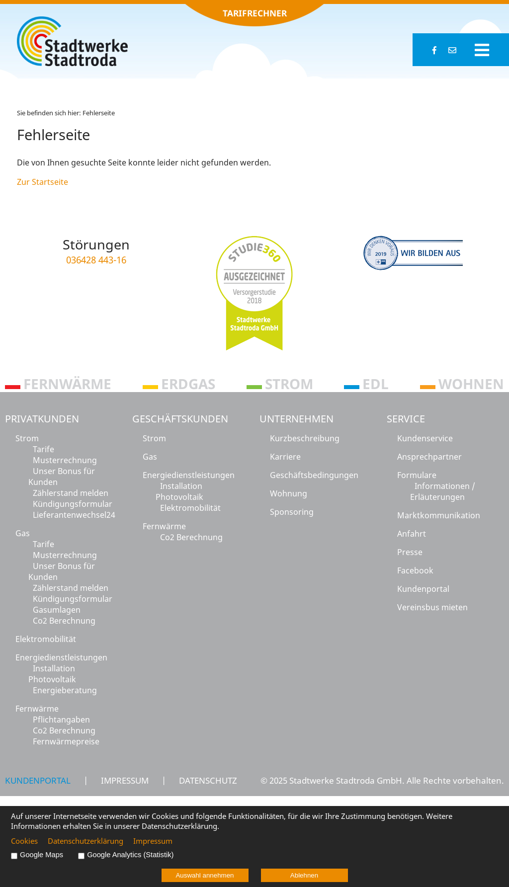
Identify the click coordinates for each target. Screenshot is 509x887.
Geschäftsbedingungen (314, 475)
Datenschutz (208, 780)
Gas (22, 533)
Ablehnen (304, 875)
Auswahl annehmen (204, 875)
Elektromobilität (45, 639)
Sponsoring (292, 511)
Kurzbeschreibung (304, 438)
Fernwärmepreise (66, 741)
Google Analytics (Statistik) (130, 855)
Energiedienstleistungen (61, 657)
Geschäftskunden (180, 418)
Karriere (285, 456)
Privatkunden (42, 418)
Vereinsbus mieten (432, 607)
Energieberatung (65, 690)
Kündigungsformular (72, 503)
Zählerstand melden (70, 492)
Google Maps (41, 855)
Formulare (416, 475)
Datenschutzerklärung (85, 841)
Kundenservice (425, 438)
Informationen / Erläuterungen (442, 491)
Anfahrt (411, 533)
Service (406, 418)
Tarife (43, 449)
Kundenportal (423, 588)
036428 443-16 (96, 259)
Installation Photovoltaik (52, 674)
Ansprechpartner (429, 456)
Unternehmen (296, 418)
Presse (410, 552)
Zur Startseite (42, 181)
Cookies (24, 841)
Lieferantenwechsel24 (74, 514)
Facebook (415, 570)
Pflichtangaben (61, 719)
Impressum (125, 780)
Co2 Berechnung (64, 620)
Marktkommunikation (438, 515)
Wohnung (288, 493)
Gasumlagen (57, 609)
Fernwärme (37, 708)
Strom (27, 438)
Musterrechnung (65, 460)
